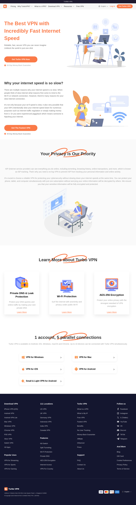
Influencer (81, 443)
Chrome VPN (9, 430)
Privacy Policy (122, 465)
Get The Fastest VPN (20, 128)
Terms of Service (123, 469)
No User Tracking (83, 430)
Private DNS (44, 456)
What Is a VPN (82, 409)
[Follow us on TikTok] (124, 434)
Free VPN (80, 6)
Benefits (80, 426)
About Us (80, 469)
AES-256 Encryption (47, 460)
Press (79, 447)
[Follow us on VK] (124, 426)
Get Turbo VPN (125, 6)
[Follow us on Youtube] (124, 421)
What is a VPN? (40, 6)
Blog (118, 452)
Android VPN (9, 413)
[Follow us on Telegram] (124, 439)
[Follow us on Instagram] (124, 413)
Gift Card (120, 456)
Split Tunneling (45, 448)
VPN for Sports (10, 465)
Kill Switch (44, 443)
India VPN (44, 426)
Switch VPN (8, 443)
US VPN (43, 409)
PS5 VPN (7, 435)
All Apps (7, 447)
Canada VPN (45, 430)
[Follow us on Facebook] (124, 409)
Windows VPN (9, 426)
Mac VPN (7, 422)
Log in (112, 6)
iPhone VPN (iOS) (11, 409)
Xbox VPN (8, 439)
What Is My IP (82, 413)
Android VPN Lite (10, 418)
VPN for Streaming (11, 460)
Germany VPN (45, 418)
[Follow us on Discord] (124, 430)
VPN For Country (46, 469)
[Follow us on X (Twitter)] (124, 417)
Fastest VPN (82, 422)
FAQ (79, 460)
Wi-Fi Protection (46, 452)
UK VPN (43, 413)
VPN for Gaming (10, 469)
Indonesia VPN (45, 422)
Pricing (13, 6)
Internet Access (46, 465)
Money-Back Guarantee (86, 435)
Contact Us (81, 465)
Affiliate (80, 439)
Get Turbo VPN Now (21, 59)
